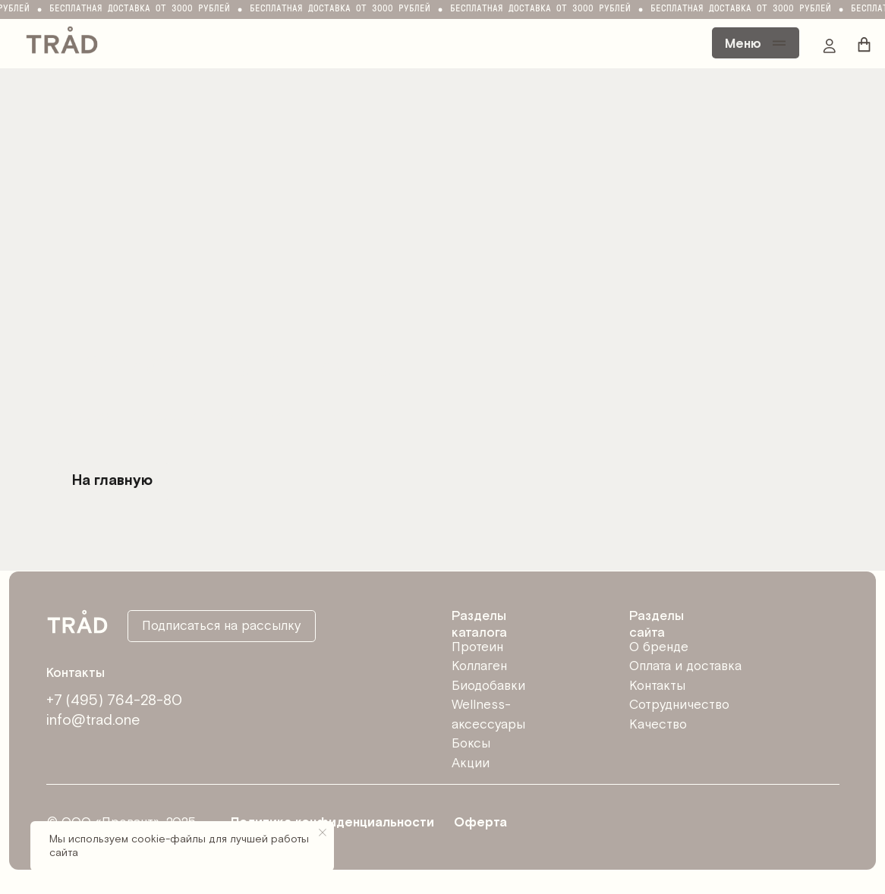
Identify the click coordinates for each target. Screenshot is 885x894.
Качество (658, 724)
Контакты (657, 686)
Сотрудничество (679, 705)
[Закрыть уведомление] (322, 832)
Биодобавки (488, 686)
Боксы (471, 743)
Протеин (477, 647)
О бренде (658, 647)
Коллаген (479, 666)
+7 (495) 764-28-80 (114, 700)
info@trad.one (93, 720)
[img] (62, 39)
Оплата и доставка (685, 666)
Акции (471, 763)
